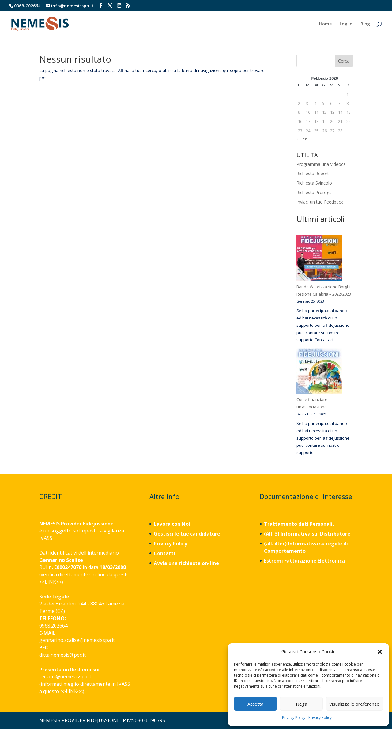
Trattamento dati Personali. (299, 524)
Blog (365, 24)
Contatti (164, 553)
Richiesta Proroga (314, 192)
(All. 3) (271, 533)
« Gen (301, 139)
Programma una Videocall (322, 164)
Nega (301, 704)
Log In (346, 24)
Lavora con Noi (172, 524)
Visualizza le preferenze (354, 704)
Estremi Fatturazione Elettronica (305, 560)
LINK (50, 581)
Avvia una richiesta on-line (186, 563)
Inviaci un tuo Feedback (319, 202)
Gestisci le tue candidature (187, 533)
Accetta (255, 704)
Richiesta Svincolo (314, 183)
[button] (380, 652)
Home (325, 24)
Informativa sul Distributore (314, 533)
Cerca (343, 61)
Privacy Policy (293, 717)
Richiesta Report (312, 173)
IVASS (45, 538)
